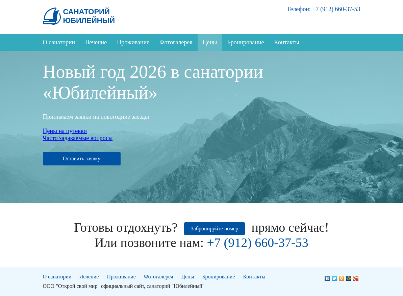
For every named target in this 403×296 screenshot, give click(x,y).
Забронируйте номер (214, 228)
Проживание (133, 42)
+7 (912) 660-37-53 (336, 9)
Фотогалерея (175, 42)
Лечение (96, 42)
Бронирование (245, 42)
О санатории (59, 42)
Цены (210, 42)
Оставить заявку (81, 158)
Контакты (286, 42)
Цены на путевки (65, 131)
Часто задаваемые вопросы (78, 138)
